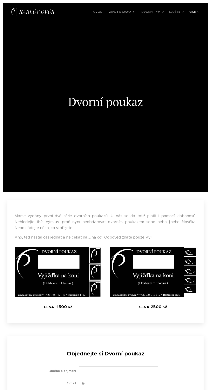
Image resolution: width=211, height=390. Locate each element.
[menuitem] (100, 12)
